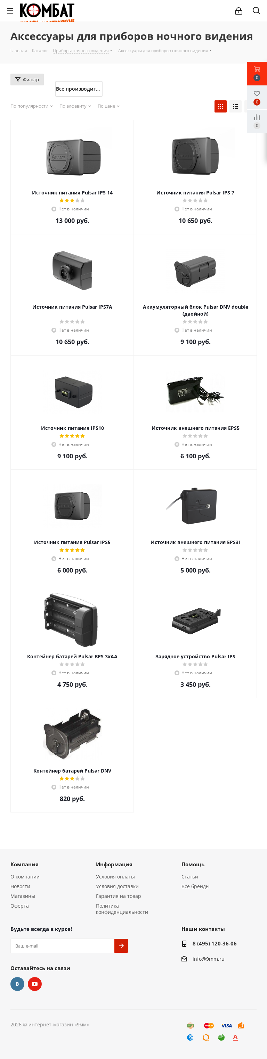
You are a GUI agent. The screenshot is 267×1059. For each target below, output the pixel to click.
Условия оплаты (115, 876)
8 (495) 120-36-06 (215, 943)
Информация (114, 864)
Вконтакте (17, 984)
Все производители (79, 88)
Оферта (19, 905)
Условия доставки (117, 886)
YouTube (35, 984)
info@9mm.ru (209, 959)
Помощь (192, 864)
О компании (25, 876)
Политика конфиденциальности (122, 908)
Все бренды (195, 886)
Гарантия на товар (118, 896)
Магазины (22, 896)
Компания (24, 864)
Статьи (189, 876)
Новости (20, 886)
